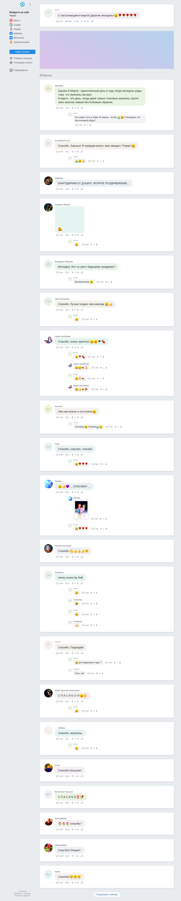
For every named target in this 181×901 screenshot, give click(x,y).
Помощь (27, 893)
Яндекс (15, 29)
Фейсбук (15, 33)
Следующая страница (107, 894)
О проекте (22, 891)
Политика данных (22, 896)
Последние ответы (20, 62)
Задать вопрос (22, 52)
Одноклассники (19, 42)
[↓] (87, 21)
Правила (18, 893)
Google (15, 24)
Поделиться (92, 21)
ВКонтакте (16, 37)
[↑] (82, 21)
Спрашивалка (18, 70)
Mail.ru (14, 20)
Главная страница (20, 58)
